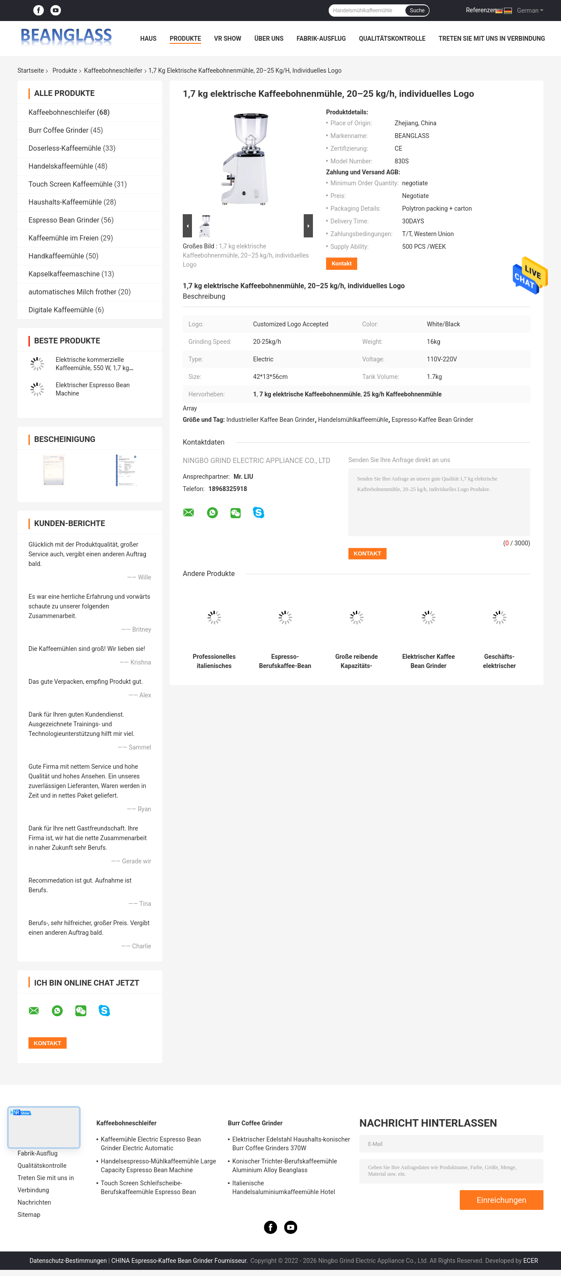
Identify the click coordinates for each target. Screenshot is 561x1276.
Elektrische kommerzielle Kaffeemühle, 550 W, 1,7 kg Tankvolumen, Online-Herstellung (100, 368)
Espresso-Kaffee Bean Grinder (432, 419)
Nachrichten (34, 1202)
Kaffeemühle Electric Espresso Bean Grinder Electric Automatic (151, 1144)
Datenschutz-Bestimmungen (68, 1260)
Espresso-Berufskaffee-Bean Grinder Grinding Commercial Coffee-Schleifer (285, 661)
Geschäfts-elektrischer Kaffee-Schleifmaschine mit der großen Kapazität (499, 661)
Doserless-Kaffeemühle (64, 148)
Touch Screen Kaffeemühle (70, 184)
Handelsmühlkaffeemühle (353, 419)
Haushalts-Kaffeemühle (65, 202)
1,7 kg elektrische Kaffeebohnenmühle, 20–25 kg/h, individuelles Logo (246, 255)
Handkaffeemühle (56, 256)
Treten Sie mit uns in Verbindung (492, 38)
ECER (530, 1260)
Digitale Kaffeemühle (60, 310)
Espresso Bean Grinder (63, 220)
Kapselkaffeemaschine (63, 274)
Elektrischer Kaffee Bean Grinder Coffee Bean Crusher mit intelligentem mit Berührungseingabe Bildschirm (428, 661)
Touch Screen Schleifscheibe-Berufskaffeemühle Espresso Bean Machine (148, 1189)
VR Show (227, 38)
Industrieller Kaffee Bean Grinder (271, 419)
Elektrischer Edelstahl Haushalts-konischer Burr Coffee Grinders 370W (291, 1144)
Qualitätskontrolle (392, 38)
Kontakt (342, 263)
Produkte (185, 38)
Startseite (31, 70)
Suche (417, 10)
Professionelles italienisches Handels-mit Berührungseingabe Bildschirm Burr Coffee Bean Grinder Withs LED (214, 661)
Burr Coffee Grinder (58, 130)
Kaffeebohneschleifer (113, 70)
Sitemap (29, 1214)
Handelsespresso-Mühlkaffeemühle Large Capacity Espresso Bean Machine (158, 1165)
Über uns (269, 38)
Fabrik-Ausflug (321, 38)
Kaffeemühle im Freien (63, 238)
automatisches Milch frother (72, 292)
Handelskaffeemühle (60, 166)
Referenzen (481, 10)
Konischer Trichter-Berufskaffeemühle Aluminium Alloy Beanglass (284, 1165)
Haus (148, 38)
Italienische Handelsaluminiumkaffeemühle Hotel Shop (283, 1189)
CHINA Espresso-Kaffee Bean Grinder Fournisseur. (180, 1260)
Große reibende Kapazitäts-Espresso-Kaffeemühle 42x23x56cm (356, 661)
